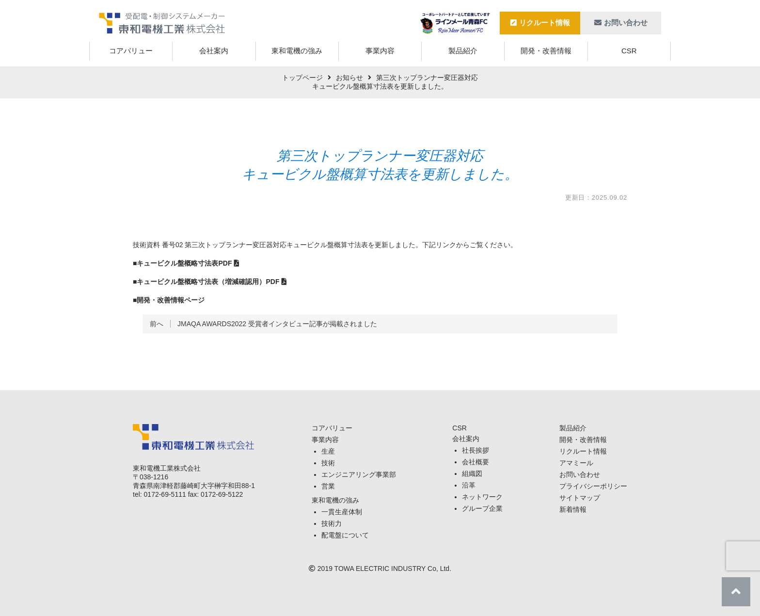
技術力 (331, 523)
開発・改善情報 (546, 51)
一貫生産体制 (341, 512)
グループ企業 (482, 508)
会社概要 (475, 462)
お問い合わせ (621, 22)
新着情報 (572, 509)
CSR (629, 51)
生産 (328, 451)
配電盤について (345, 535)
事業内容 (380, 51)
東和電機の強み (296, 51)
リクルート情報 (540, 22)
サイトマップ (579, 498)
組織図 (472, 473)
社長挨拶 (475, 450)
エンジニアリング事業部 (358, 474)
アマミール (576, 463)
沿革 (468, 485)
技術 (328, 463)
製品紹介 (462, 51)
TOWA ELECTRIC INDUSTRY (380, 568)
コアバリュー (131, 51)
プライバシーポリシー (593, 486)
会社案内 (213, 51)
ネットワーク (482, 497)
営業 (328, 486)
